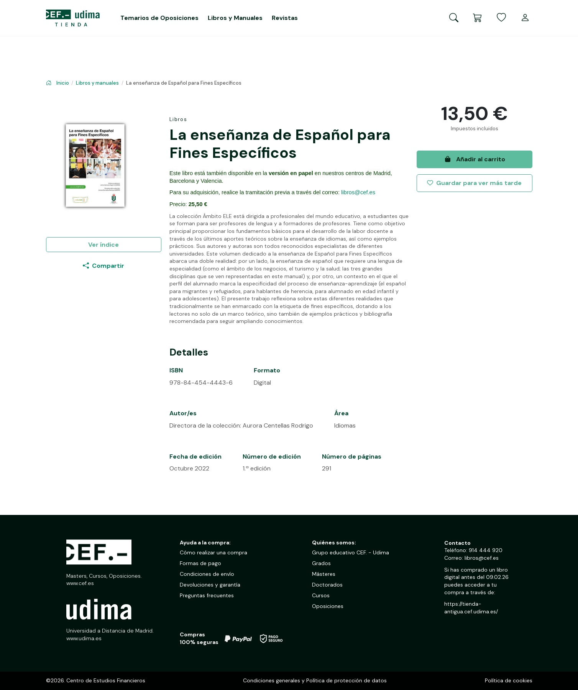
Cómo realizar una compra (213, 552)
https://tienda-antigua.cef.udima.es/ (471, 607)
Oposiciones (327, 606)
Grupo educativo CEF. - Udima (350, 552)
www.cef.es (80, 583)
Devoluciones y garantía (210, 584)
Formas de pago (200, 563)
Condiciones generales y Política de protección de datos (315, 680)
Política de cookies (508, 680)
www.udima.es (84, 638)
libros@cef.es (358, 192)
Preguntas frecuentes (207, 595)
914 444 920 (485, 550)
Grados (321, 563)
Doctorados (327, 584)
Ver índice (103, 245)
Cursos (321, 595)
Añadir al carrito (474, 159)
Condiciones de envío (207, 573)
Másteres (323, 573)
